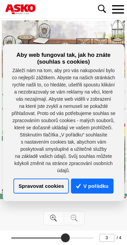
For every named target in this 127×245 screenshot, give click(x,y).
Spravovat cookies (41, 186)
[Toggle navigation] (118, 9)
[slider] (65, 237)
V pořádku (92, 186)
